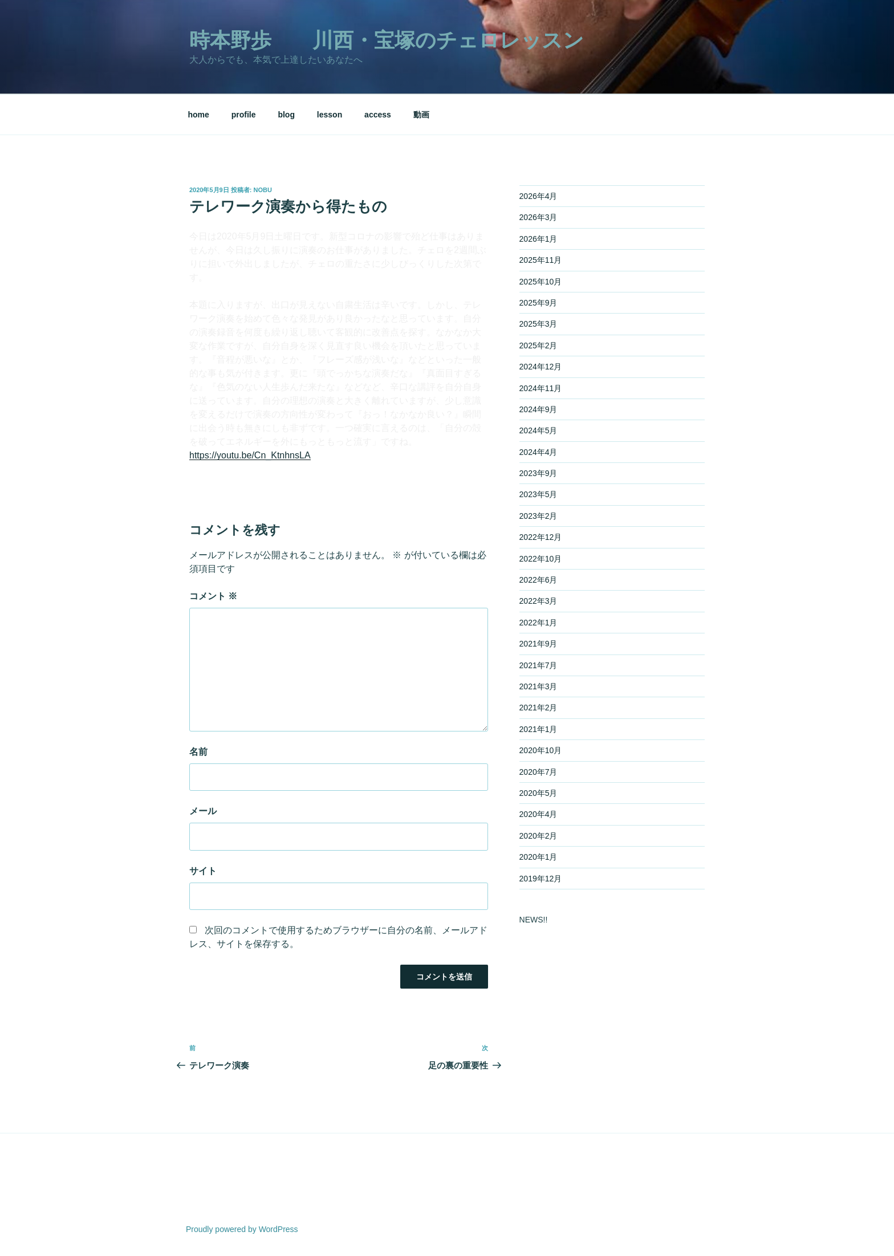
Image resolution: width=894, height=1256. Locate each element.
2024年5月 (538, 430)
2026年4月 (538, 196)
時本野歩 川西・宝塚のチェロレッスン (386, 40)
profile (243, 114)
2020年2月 (538, 835)
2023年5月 (538, 494)
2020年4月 (538, 814)
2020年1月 (538, 856)
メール (203, 811)
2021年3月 (538, 686)
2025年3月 (538, 323)
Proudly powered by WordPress (242, 1229)
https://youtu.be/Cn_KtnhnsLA (250, 455)
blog (286, 114)
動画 (421, 114)
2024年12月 (540, 366)
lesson (329, 114)
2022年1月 (538, 622)
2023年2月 (538, 516)
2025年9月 (538, 302)
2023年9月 (538, 473)
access (377, 114)
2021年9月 (538, 643)
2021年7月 (538, 665)
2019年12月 (540, 878)
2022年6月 (538, 579)
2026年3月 (538, 217)
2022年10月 (540, 558)
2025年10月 (540, 281)
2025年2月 (538, 345)
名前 (198, 752)
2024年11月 (540, 388)
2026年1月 (538, 238)
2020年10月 (540, 750)
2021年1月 (538, 729)
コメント (213, 596)
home (198, 114)
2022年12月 (540, 537)
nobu (263, 189)
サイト (203, 871)
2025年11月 (540, 260)
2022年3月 (538, 600)
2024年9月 (538, 409)
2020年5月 (538, 793)
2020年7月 (538, 772)
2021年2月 (538, 707)
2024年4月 (538, 452)
